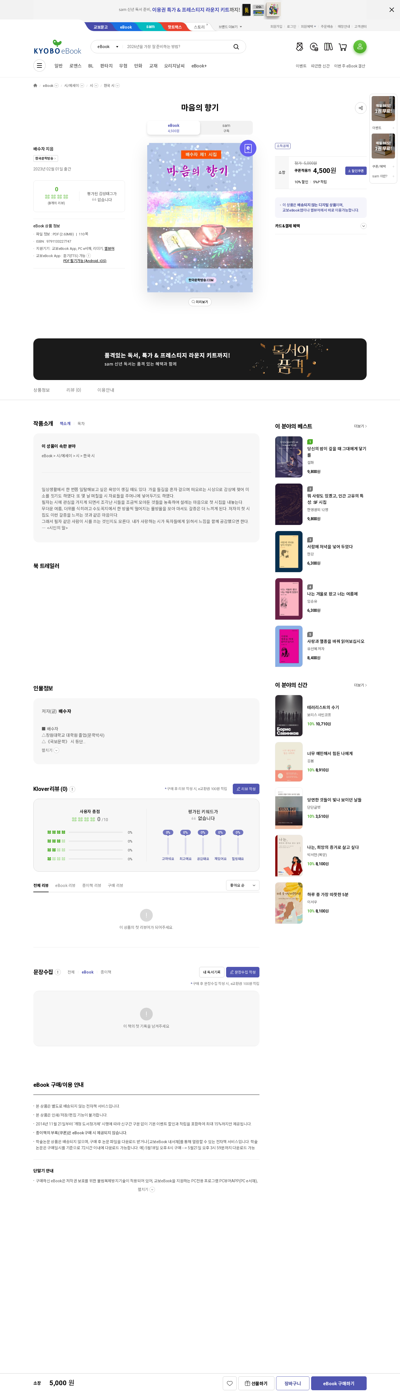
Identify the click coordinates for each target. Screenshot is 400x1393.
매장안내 (344, 27)
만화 (138, 66)
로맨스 (75, 66)
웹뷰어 (109, 249)
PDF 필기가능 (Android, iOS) (84, 261)
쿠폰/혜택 (379, 167)
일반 (58, 66)
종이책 (106, 972)
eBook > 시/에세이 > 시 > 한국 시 (68, 456)
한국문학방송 (44, 158)
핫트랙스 (175, 27)
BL (91, 66)
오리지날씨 (174, 66)
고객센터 (360, 27)
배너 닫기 (391, 9)
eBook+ (199, 66)
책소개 (65, 424)
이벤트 (301, 66)
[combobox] (107, 46)
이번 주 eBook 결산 (349, 66)
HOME (35, 85)
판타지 (106, 66)
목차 (81, 424)
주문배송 (327, 27)
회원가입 (276, 27)
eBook (126, 27)
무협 (123, 66)
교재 (153, 66)
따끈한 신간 (320, 66)
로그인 (291, 27)
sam (150, 26)
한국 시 (109, 86)
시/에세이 (71, 86)
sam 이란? (379, 176)
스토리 (199, 27)
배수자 (39, 149)
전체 (71, 972)
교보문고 (101, 27)
